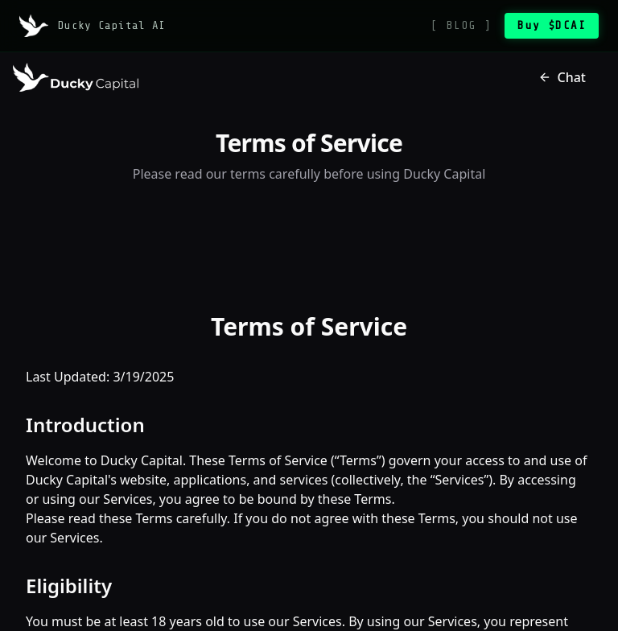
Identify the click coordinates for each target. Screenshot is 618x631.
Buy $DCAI (551, 25)
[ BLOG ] (461, 25)
